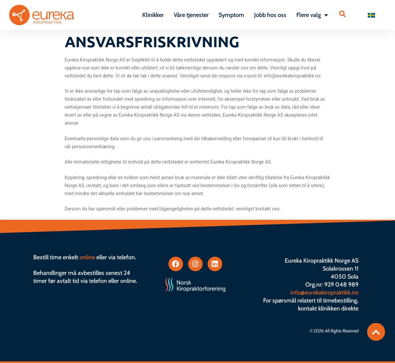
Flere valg (312, 15)
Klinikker (153, 15)
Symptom (231, 15)
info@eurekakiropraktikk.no (324, 292)
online (87, 257)
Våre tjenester (191, 15)
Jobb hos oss (270, 15)
